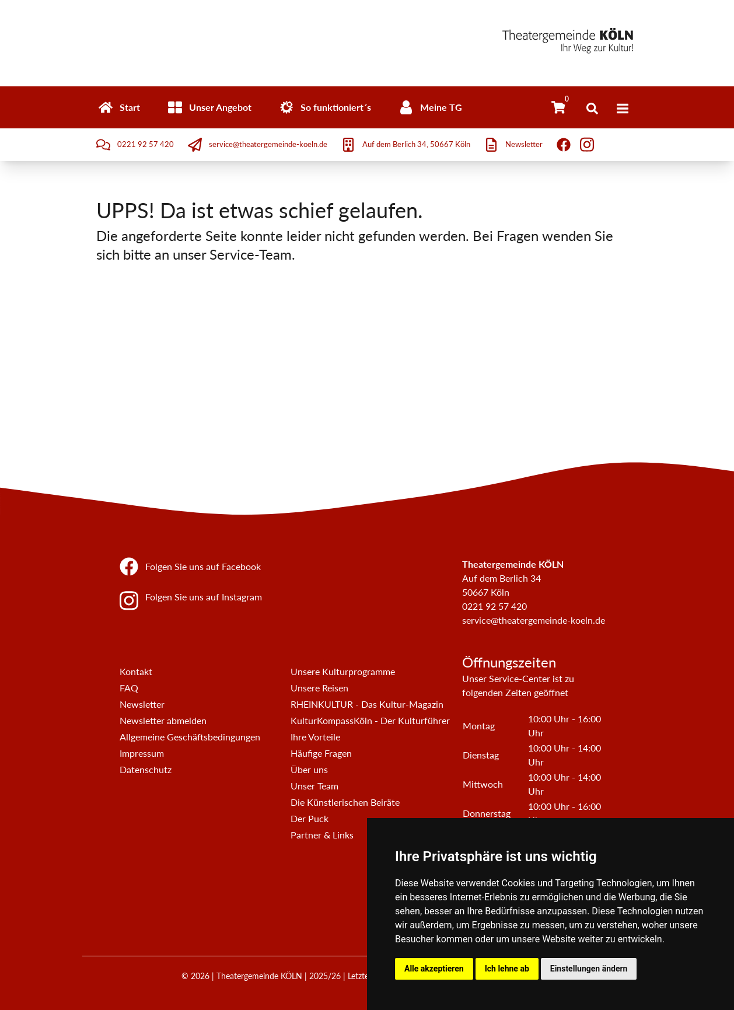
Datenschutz (146, 769)
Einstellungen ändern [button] (589, 968)
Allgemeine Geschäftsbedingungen (190, 736)
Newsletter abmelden (163, 720)
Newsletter (142, 704)
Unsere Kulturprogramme (343, 671)
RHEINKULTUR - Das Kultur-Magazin (367, 704)
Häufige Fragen (321, 753)
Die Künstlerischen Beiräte (345, 802)
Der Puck (309, 818)
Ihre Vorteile (315, 736)
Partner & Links (322, 834)
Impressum (142, 753)
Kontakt (136, 671)
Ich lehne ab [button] (507, 968)
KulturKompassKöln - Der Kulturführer (370, 720)
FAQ (129, 687)
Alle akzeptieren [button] (434, 968)
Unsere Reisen (319, 687)
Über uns (309, 769)
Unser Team (314, 785)
